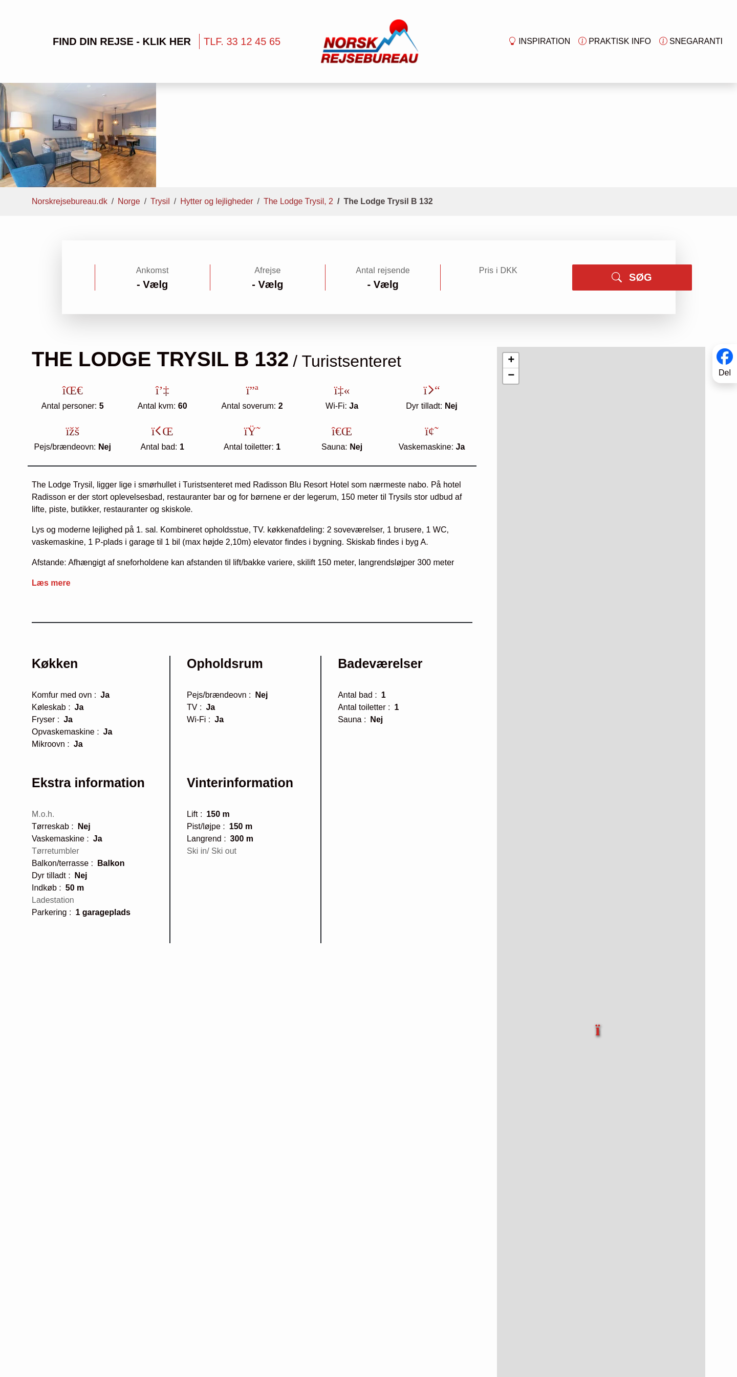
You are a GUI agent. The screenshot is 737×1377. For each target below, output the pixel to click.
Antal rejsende (383, 178)
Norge (129, 109)
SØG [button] (632, 185)
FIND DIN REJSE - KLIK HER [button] (105, 41)
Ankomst (152, 178)
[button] (598, 932)
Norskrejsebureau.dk (69, 109)
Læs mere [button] (51, 490)
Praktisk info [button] (614, 41)
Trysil (160, 109)
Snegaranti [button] (691, 41)
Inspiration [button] (539, 41)
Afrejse (267, 178)
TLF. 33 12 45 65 (242, 41)
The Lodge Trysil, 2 (298, 109)
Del (725, 372)
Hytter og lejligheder (216, 109)
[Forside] (370, 40)
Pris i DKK (498, 178)
